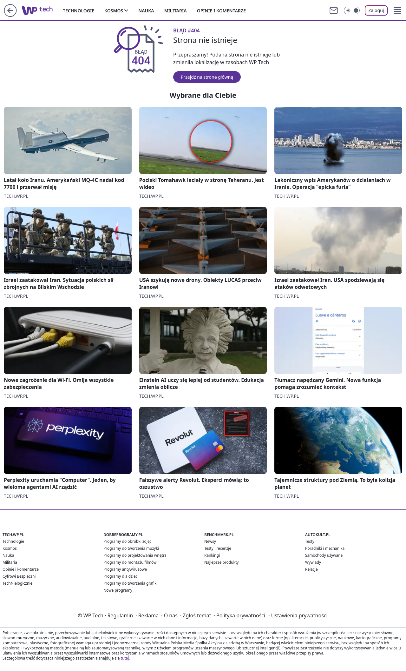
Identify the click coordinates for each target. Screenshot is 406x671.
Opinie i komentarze (221, 11)
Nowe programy (117, 590)
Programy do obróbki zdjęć (127, 541)
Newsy (210, 541)
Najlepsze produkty (221, 562)
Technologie (78, 11)
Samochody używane (324, 555)
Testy (309, 541)
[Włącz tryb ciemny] (352, 10)
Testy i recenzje (217, 548)
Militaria (175, 11)
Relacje (311, 569)
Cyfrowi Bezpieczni (19, 576)
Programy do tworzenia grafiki (130, 583)
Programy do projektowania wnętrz (134, 555)
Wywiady (313, 562)
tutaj (125, 658)
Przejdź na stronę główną (207, 77)
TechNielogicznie (17, 583)
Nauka (146, 11)
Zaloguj (376, 10)
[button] (397, 10)
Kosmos (113, 11)
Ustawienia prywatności (297, 615)
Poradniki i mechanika (324, 548)
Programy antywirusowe (125, 569)
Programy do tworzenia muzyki (131, 548)
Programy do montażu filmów (129, 562)
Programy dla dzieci (121, 576)
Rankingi (212, 555)
